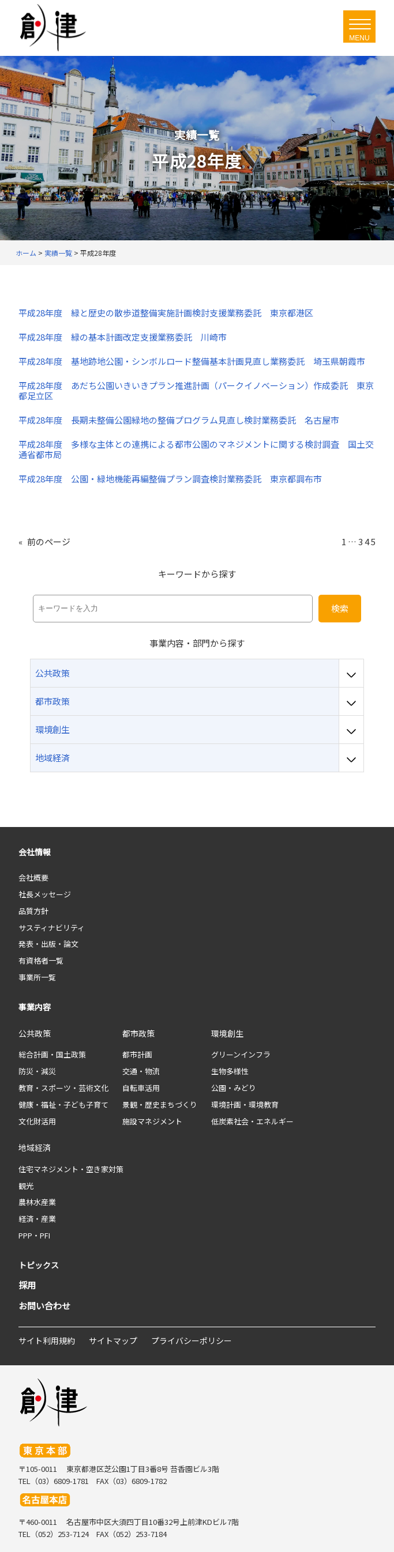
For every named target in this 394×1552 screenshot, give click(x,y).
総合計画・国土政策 (52, 1054)
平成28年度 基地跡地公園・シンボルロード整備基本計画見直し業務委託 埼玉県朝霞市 (191, 361)
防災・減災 (37, 1071)
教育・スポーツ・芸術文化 (63, 1087)
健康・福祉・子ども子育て (63, 1104)
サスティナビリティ (51, 927)
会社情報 (34, 852)
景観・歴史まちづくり (159, 1104)
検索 (339, 608)
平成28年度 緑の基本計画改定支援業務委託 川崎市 (122, 337)
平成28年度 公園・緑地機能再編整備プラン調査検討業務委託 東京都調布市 (170, 479)
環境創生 (227, 1033)
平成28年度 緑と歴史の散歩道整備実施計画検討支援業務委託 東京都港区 (165, 313)
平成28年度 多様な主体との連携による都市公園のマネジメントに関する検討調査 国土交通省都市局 (196, 449)
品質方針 (33, 910)
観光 (25, 1185)
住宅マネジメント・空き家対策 (70, 1169)
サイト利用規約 (46, 1340)
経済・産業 (37, 1218)
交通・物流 (141, 1071)
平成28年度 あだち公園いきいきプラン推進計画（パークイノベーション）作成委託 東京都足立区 (196, 390)
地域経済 (34, 1147)
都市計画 (137, 1054)
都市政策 (138, 1033)
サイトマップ (113, 1340)
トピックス (38, 1265)
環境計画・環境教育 (245, 1104)
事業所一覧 (37, 977)
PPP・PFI (34, 1235)
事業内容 (34, 1007)
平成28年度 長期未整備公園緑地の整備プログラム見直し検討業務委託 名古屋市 (178, 420)
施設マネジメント (152, 1121)
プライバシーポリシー (191, 1340)
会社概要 (33, 877)
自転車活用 (141, 1087)
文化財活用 (37, 1121)
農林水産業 (37, 1201)
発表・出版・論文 (48, 943)
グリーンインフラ (241, 1054)
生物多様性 (230, 1071)
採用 (27, 1285)
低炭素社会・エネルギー (252, 1121)
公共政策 (34, 1033)
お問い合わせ (44, 1306)
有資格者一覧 (40, 960)
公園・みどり (233, 1087)
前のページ (44, 542)
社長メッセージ (44, 894)
